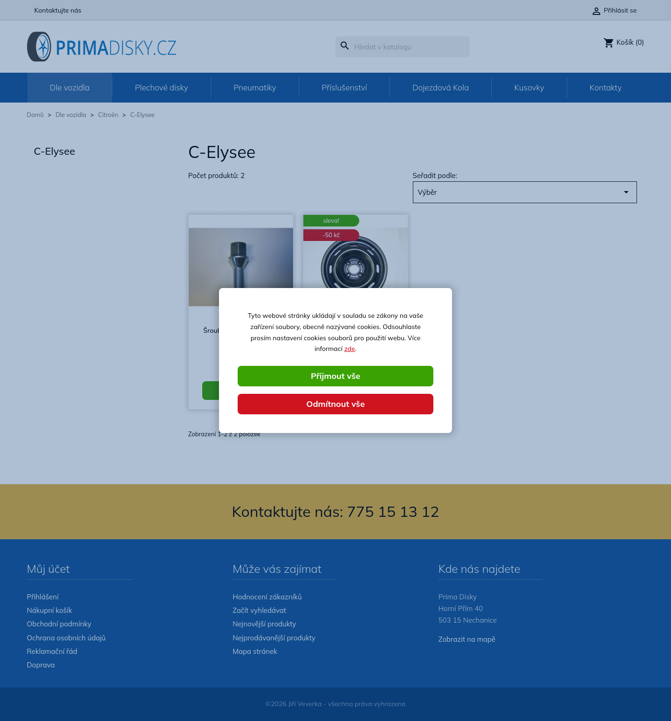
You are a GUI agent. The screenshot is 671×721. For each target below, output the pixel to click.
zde (349, 348)
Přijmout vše (335, 376)
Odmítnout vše (335, 403)
